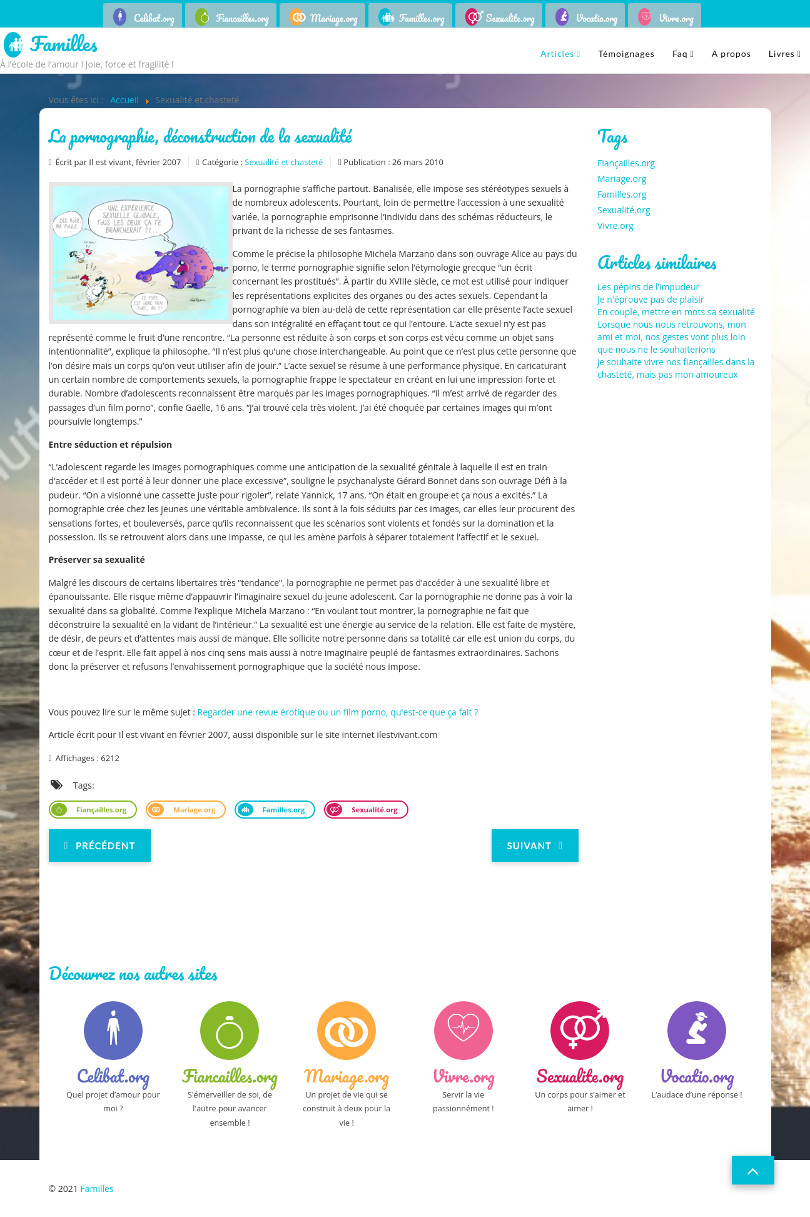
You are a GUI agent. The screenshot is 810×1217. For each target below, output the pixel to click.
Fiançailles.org (100, 809)
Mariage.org (334, 18)
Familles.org (422, 18)
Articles (557, 53)
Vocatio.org (596, 18)
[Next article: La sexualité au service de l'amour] (535, 845)
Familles (63, 45)
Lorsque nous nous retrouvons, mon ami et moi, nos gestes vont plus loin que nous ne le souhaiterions (671, 336)
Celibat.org (154, 18)
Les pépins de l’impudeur (648, 287)
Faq (680, 53)
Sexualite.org (510, 18)
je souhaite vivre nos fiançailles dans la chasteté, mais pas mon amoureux (676, 368)
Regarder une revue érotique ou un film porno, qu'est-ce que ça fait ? (338, 712)
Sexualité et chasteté (284, 162)
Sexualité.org (373, 809)
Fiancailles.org (242, 18)
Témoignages (626, 53)
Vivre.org (676, 18)
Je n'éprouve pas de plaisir (650, 299)
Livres (782, 53)
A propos (731, 53)
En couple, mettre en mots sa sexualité (676, 312)
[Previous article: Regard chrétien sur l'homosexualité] (100, 845)
